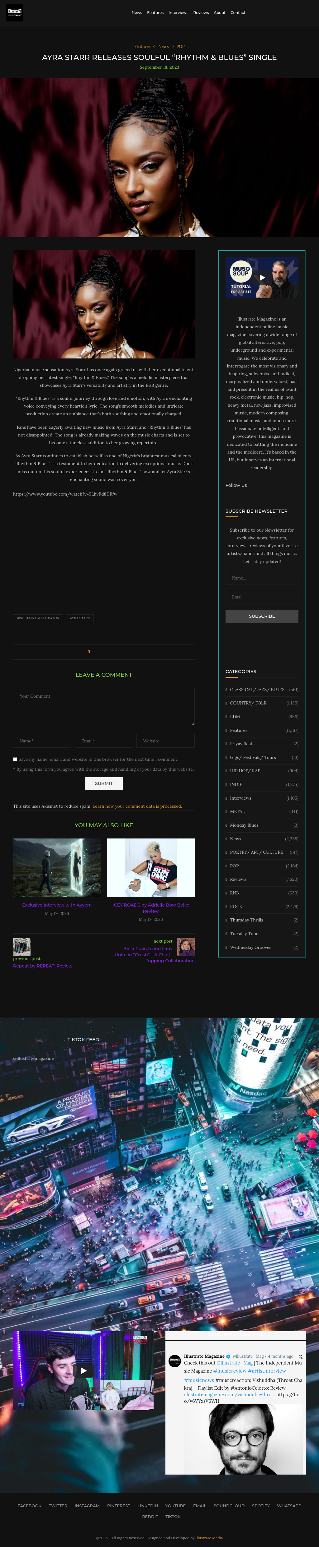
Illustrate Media (209, 1537)
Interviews (178, 12)
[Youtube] (174, 1506)
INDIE (264, 785)
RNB (264, 893)
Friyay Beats (264, 744)
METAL (264, 812)
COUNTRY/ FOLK (264, 703)
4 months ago (280, 1356)
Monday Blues (264, 825)
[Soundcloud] (227, 1506)
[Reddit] (148, 1516)
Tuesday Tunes (264, 934)
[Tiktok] (171, 1516)
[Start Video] (262, 277)
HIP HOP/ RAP (264, 771)
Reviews (201, 12)
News (137, 12)
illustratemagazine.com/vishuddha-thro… (229, 1394)
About (220, 12)
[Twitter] (56, 1506)
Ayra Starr (80, 618)
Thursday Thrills (264, 920)
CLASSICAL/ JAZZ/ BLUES (264, 690)
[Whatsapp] (288, 1506)
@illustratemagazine (33, 1058)
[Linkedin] (146, 1506)
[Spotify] (258, 1506)
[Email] (197, 1506)
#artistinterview (267, 1371)
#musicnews (199, 1380)
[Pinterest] (116, 1506)
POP (264, 866)
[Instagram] (85, 1506)
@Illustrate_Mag (248, 1356)
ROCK (264, 907)
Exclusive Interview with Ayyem (57, 905)
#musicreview (229, 1371)
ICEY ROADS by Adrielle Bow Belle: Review (150, 908)
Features (155, 12)
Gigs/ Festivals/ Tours (264, 758)
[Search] (310, 12)
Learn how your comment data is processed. (137, 806)
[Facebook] (27, 1506)
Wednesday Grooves (264, 947)
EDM (264, 717)
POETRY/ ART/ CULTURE (264, 852)
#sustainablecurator (38, 618)
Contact (238, 12)
